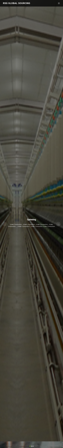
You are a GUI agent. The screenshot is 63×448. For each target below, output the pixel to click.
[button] (4, 223)
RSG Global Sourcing (16, 3)
